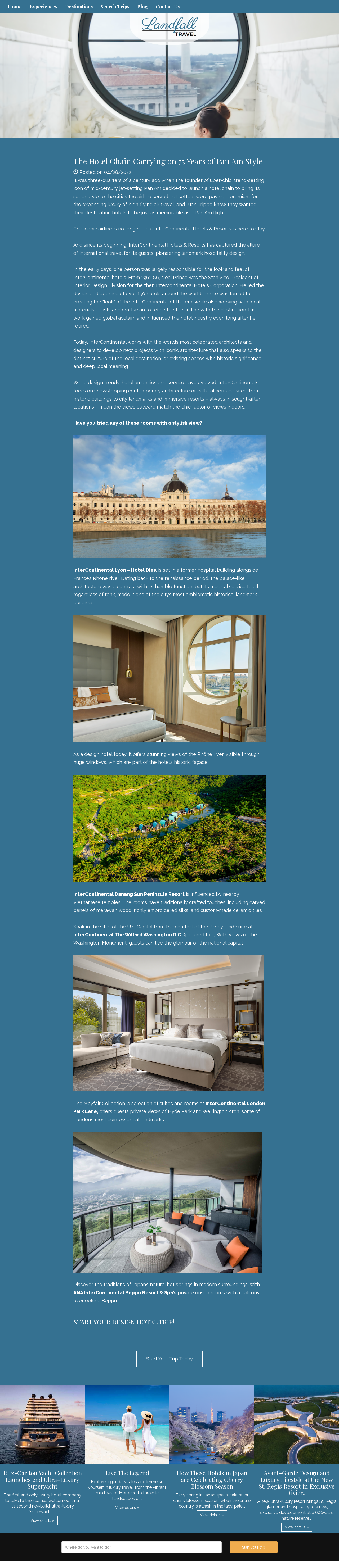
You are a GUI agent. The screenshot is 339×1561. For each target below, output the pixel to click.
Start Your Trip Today (169, 1359)
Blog (142, 6)
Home (15, 6)
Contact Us (168, 6)
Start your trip (253, 1547)
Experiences (43, 6)
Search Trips (115, 6)
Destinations (79, 6)
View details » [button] (42, 1520)
